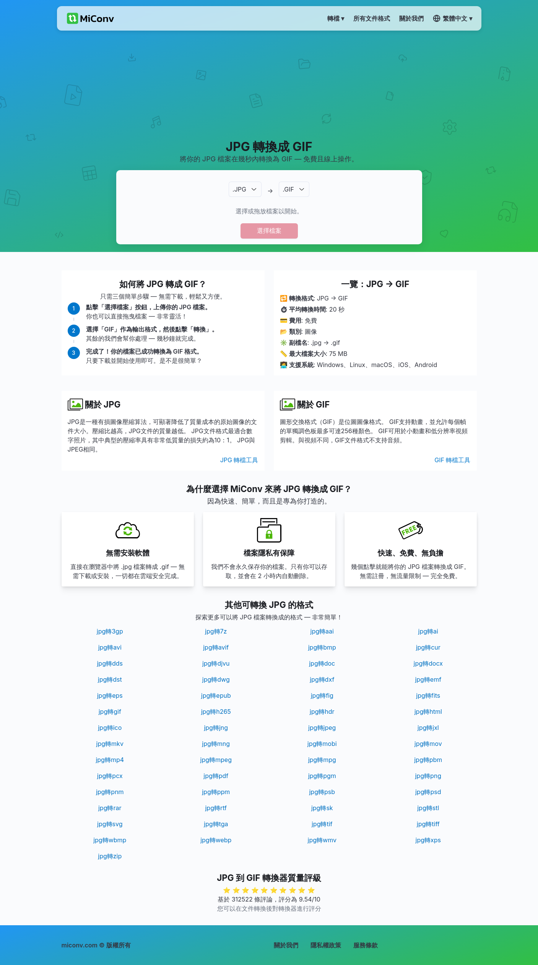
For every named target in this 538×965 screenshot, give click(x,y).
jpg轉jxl (428, 727)
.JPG (239, 189)
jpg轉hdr (322, 711)
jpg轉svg (109, 824)
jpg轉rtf (216, 808)
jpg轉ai (428, 631)
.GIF (288, 189)
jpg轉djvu (216, 663)
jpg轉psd (428, 792)
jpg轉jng (216, 727)
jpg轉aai (322, 631)
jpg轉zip (110, 856)
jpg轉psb (322, 792)
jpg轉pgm (322, 776)
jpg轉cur (428, 647)
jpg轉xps (428, 840)
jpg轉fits (428, 695)
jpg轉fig (322, 695)
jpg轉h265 (216, 711)
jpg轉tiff (428, 824)
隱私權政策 (325, 945)
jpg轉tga (216, 824)
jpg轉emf (428, 679)
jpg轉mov (428, 743)
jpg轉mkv (110, 743)
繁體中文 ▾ (452, 18)
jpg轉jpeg (322, 727)
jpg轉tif (322, 824)
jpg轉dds (110, 663)
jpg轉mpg (322, 760)
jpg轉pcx (110, 776)
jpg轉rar (110, 808)
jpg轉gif (110, 711)
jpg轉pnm (110, 792)
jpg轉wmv (322, 840)
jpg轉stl (428, 808)
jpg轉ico (110, 727)
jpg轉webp (215, 840)
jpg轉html (428, 711)
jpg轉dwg (216, 679)
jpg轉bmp (322, 647)
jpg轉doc (322, 663)
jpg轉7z (216, 631)
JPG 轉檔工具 (239, 460)
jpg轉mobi (322, 743)
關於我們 (286, 945)
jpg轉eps (110, 695)
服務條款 (365, 945)
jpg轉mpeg (216, 760)
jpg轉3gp (110, 631)
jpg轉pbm (428, 760)
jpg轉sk (322, 808)
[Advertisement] (269, 84)
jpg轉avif (216, 647)
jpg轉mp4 (110, 760)
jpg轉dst (110, 679)
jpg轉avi (110, 647)
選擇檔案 (269, 230)
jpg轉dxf (322, 679)
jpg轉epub (216, 695)
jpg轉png (428, 776)
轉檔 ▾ (335, 18)
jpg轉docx (428, 663)
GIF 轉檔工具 (452, 460)
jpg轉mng (216, 743)
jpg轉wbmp (109, 840)
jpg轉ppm (216, 792)
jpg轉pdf (215, 776)
